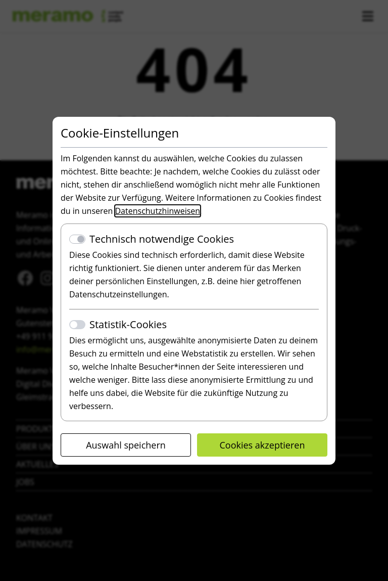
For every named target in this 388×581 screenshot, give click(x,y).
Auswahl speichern (126, 445)
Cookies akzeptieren (262, 445)
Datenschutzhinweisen (158, 210)
